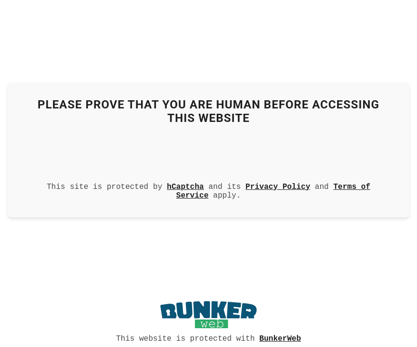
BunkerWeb (280, 338)
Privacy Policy (278, 185)
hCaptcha (185, 185)
